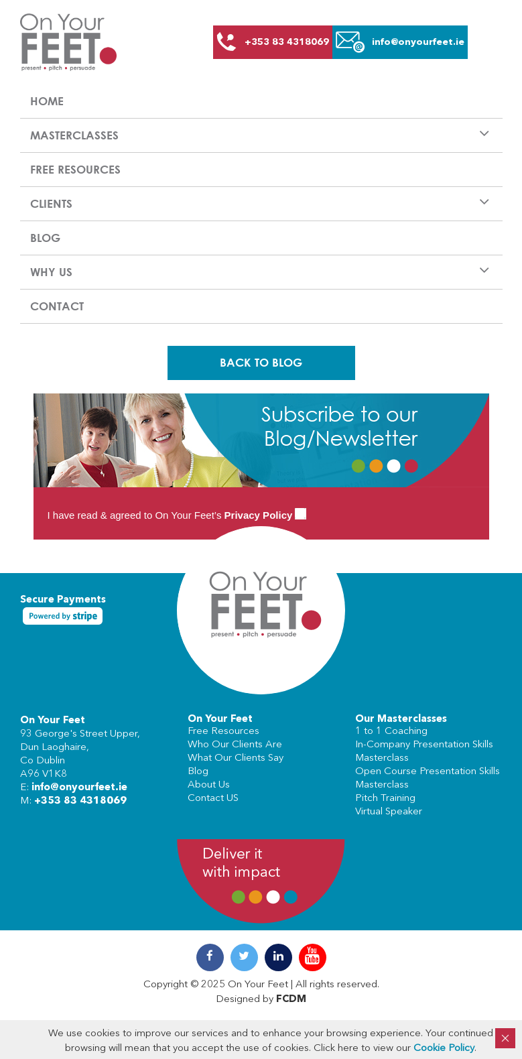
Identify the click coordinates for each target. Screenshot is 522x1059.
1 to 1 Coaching (391, 732)
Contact (57, 306)
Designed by (261, 1000)
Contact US (213, 799)
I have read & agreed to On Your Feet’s (177, 515)
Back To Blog (261, 362)
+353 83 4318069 (80, 801)
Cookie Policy (443, 1049)
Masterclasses (74, 135)
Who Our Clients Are (235, 745)
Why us (51, 271)
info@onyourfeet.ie (79, 788)
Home (47, 101)
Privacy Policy (258, 515)
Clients (51, 203)
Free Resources (75, 169)
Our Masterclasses (401, 719)
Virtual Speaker (388, 812)
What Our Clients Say (235, 758)
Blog (45, 237)
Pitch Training (385, 799)
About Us (209, 785)
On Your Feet (52, 721)
